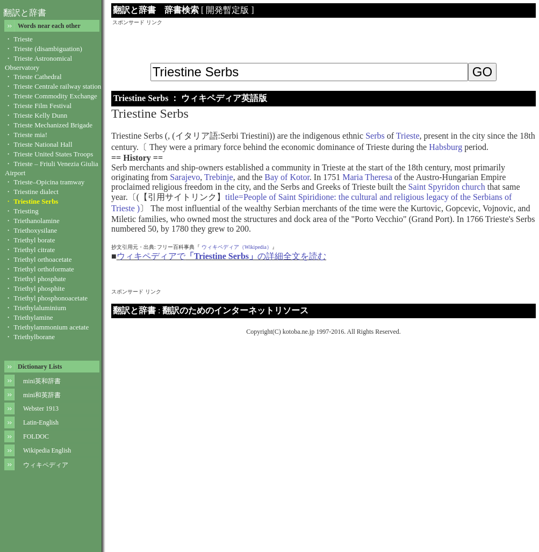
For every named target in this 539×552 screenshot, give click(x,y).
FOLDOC (36, 436)
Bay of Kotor (287, 177)
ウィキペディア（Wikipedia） (237, 247)
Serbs (375, 135)
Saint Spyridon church (446, 186)
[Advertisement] (323, 42)
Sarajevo (185, 177)
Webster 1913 (41, 408)
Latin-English (41, 422)
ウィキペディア (45, 465)
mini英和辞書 (42, 381)
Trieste (408, 135)
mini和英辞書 (42, 395)
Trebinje (218, 177)
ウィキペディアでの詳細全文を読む (221, 256)
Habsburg (445, 147)
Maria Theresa (367, 177)
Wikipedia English (47, 450)
